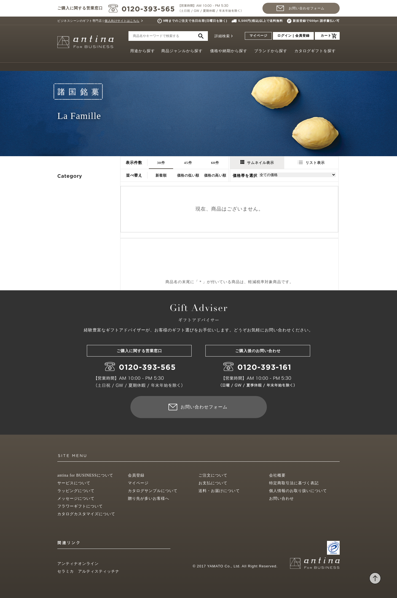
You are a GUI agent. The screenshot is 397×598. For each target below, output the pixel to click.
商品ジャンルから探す (182, 51)
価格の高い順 (215, 175)
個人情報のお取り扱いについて (298, 491)
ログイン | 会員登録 (293, 36)
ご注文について (212, 475)
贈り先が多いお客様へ (148, 498)
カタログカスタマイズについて (86, 514)
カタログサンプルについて (153, 491)
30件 (161, 163)
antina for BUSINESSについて (85, 475)
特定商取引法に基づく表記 (294, 483)
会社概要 (277, 475)
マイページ (258, 36)
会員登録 (136, 475)
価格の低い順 (188, 175)
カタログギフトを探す (315, 51)
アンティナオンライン (78, 564)
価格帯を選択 (245, 176)
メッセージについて (76, 498)
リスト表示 (311, 163)
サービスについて (73, 483)
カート (326, 36)
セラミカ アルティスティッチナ (88, 571)
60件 (215, 163)
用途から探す (142, 51)
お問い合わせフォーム (306, 8)
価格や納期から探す (228, 51)
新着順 (161, 175)
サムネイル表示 (257, 162)
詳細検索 (222, 36)
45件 (188, 163)
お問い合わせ (281, 498)
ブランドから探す (270, 51)
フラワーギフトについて (80, 506)
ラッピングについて (76, 491)
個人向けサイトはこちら (122, 20)
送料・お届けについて (219, 491)
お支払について (212, 483)
